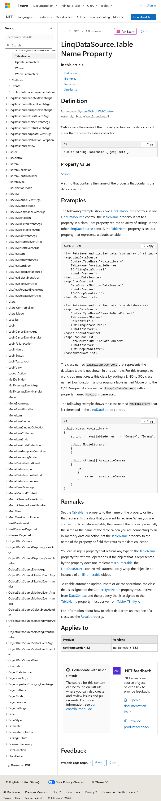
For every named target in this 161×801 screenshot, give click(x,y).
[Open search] (141, 5)
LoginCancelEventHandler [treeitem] (24, 337)
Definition (70, 73)
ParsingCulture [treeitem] (17, 738)
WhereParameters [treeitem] (26, 74)
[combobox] (28, 37)
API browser (93, 31)
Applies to (70, 89)
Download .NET (143, 17)
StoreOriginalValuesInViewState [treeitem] (35, 50)
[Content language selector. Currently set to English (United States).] (22, 782)
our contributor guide (81, 706)
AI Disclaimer (11, 792)
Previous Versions (36, 792)
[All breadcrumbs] (64, 31)
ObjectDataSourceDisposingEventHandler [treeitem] (31, 560)
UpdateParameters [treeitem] (27, 62)
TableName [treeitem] (22, 56)
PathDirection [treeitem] (17, 750)
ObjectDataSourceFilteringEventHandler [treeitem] (31, 584)
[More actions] (154, 31)
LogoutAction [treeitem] (17, 373)
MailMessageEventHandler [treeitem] (25, 391)
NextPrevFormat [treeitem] (18, 523)
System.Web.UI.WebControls (96, 111)
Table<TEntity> (128, 601)
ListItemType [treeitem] (16, 182)
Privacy (90, 792)
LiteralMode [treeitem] (16, 313)
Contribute (73, 792)
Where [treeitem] (19, 68)
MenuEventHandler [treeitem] (20, 409)
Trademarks (32, 798)
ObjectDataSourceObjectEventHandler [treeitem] (31, 612)
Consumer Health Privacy (119, 792)
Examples (70, 78)
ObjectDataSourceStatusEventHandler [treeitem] (31, 651)
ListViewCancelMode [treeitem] (21, 206)
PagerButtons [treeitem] (17, 690)
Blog (55, 792)
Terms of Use (11, 798)
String (65, 174)
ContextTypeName (106, 589)
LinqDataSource (122, 211)
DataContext (78, 595)
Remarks (69, 84)
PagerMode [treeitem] (15, 696)
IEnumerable (123, 562)
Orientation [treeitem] (15, 666)
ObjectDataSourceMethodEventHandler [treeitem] (31, 601)
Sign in (151, 5)
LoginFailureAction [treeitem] (20, 343)
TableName (111, 217)
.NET (76, 31)
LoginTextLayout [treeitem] (18, 361)
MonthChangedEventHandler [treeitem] (27, 505)
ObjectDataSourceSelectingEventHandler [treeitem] (31, 634)
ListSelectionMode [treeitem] (20, 188)
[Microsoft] (7, 5)
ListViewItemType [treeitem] (19, 265)
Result (85, 616)
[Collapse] (51, 28)
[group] (109, 303)
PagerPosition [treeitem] (17, 702)
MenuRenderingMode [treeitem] (22, 457)
